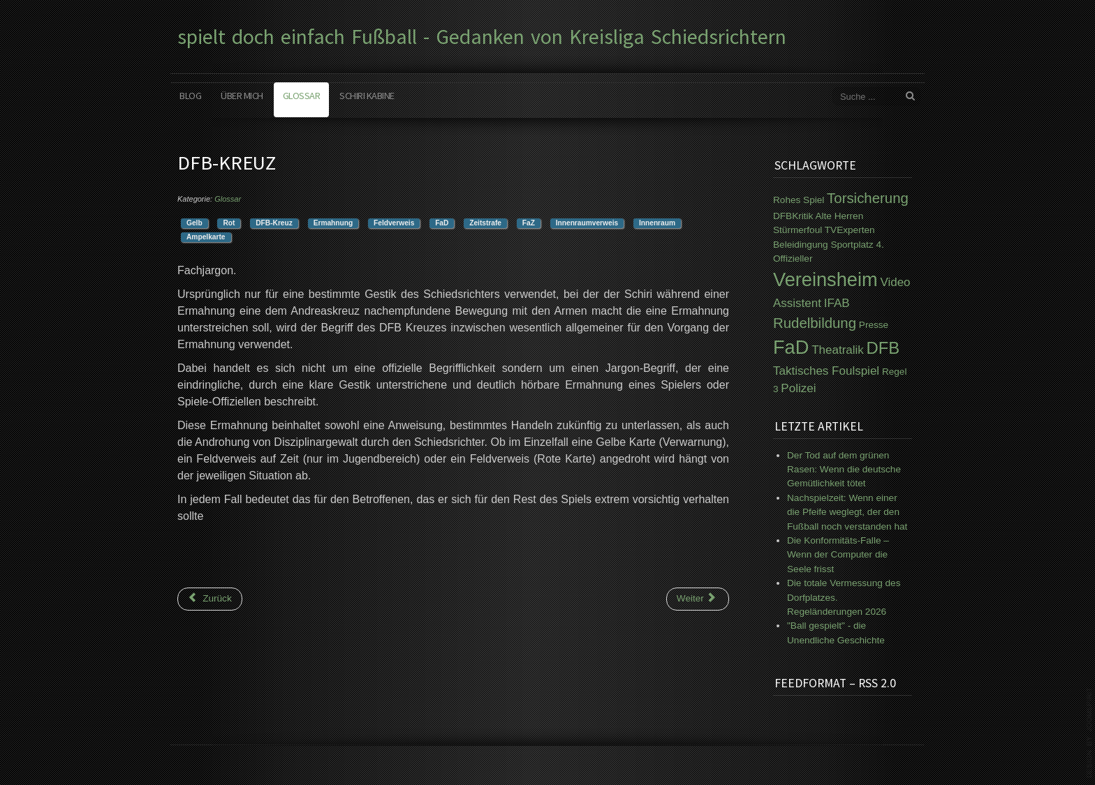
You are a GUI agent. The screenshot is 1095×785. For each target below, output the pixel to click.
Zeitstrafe (485, 223)
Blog (190, 95)
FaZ (528, 223)
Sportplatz (851, 244)
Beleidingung (800, 244)
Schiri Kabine (367, 95)
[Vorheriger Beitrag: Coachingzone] (209, 599)
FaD (441, 223)
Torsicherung (868, 198)
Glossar (302, 95)
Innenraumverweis (587, 223)
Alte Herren (839, 216)
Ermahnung (333, 223)
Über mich (242, 95)
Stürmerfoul (797, 230)
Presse (873, 325)
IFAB (837, 303)
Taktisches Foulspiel (826, 370)
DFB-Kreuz (274, 223)
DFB (883, 347)
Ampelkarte (206, 237)
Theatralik (837, 350)
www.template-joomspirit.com (1089, 732)
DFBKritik (793, 216)
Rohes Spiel (798, 200)
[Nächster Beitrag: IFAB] (697, 599)
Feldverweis (394, 223)
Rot (229, 223)
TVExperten (850, 230)
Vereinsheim (825, 279)
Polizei (798, 388)
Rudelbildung (814, 323)
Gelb (194, 223)
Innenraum (657, 223)
